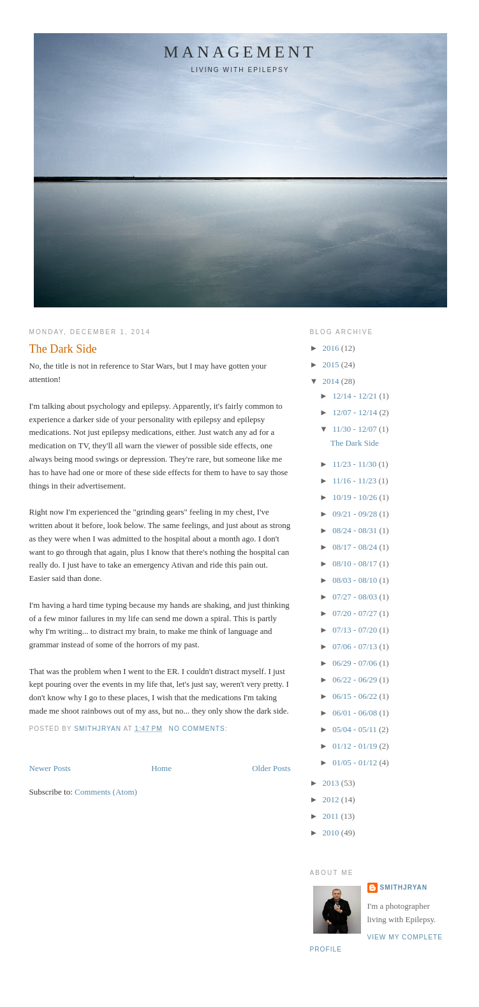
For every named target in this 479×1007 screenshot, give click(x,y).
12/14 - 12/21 (355, 396)
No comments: (199, 728)
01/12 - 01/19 (355, 746)
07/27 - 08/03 (355, 596)
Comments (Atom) (106, 792)
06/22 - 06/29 (355, 679)
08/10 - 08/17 (355, 563)
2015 (332, 364)
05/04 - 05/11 (355, 729)
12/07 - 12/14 (355, 412)
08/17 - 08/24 (355, 547)
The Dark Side (63, 348)
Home (161, 768)
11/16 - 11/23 (355, 480)
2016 (332, 348)
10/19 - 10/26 (355, 497)
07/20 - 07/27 (355, 613)
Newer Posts (50, 768)
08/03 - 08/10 (355, 580)
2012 (332, 799)
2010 (332, 832)
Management (240, 52)
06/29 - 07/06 (355, 663)
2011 (332, 816)
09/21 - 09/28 (355, 513)
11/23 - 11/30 (355, 464)
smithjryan (404, 887)
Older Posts (271, 768)
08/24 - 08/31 (355, 530)
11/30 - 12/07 (355, 429)
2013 (332, 783)
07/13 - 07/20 (355, 630)
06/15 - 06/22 (355, 696)
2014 (332, 381)
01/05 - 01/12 (355, 762)
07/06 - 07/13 (355, 646)
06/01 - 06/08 (355, 712)
